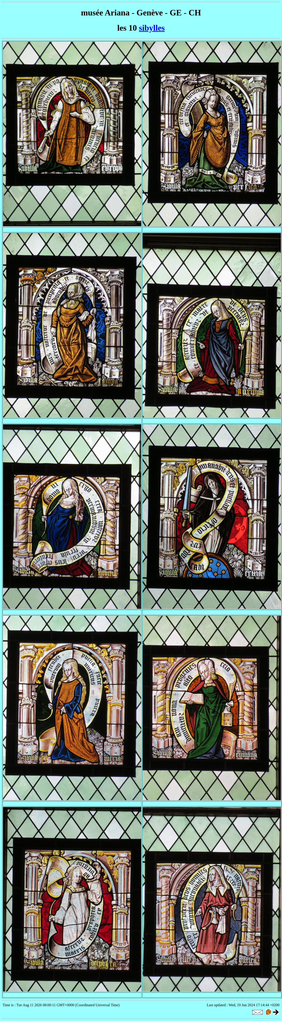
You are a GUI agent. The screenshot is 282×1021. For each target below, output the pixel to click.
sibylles (152, 28)
